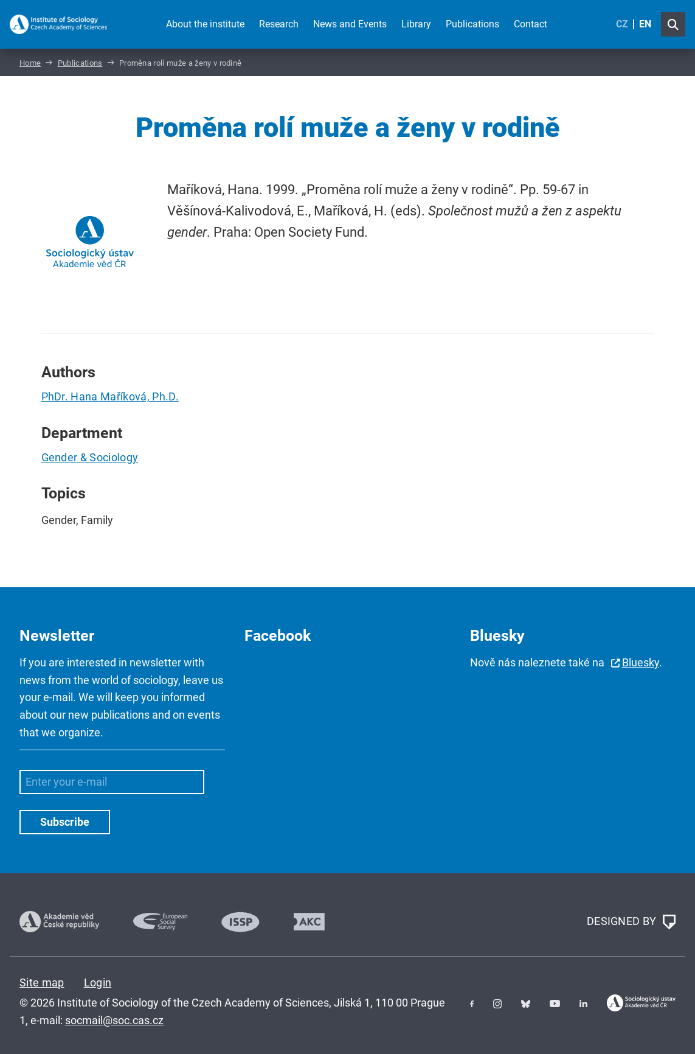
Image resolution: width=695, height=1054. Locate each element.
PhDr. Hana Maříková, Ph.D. (110, 396)
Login (98, 982)
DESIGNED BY (631, 922)
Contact (530, 24)
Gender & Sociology (90, 457)
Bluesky (640, 662)
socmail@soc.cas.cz (114, 1020)
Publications (472, 24)
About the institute (205, 24)
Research (279, 24)
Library (416, 24)
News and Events (350, 24)
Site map (41, 982)
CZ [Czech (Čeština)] (622, 24)
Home (30, 63)
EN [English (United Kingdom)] (645, 24)
